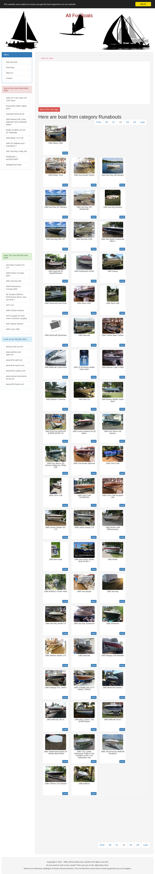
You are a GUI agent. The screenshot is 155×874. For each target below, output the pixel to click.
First (98, 122)
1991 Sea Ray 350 (13, 281)
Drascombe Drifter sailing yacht (16, 107)
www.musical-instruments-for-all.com (16, 377)
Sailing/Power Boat (13, 165)
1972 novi (10, 305)
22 (120, 122)
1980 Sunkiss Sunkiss (15, 310)
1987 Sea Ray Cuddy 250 (16, 151)
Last (142, 122)
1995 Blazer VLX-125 (14, 138)
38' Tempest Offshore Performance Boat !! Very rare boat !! (16, 297)
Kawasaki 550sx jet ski (15, 114)
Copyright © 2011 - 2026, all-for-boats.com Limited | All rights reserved (77, 862)
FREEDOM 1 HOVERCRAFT (12, 158)
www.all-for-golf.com (14, 360)
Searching (10, 67)
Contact (9, 78)
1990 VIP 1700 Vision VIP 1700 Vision (16, 99)
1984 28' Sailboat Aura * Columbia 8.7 (16, 144)
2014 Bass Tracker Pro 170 (15, 266)
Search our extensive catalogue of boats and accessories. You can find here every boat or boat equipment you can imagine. (77, 868)
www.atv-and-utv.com (14, 347)
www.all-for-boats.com (15, 384)
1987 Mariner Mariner (14, 324)
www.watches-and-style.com (13, 353)
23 (127, 122)
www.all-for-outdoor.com (16, 371)
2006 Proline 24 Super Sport (15, 274)
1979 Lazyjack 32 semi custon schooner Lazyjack (16, 317)
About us (9, 73)
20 (106, 122)
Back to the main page (49, 109)
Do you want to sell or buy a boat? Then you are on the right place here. (77, 865)
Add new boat (11, 62)
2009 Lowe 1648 (13, 329)
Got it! (143, 4)
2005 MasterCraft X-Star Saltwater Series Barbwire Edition (16, 122)
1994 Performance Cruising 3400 (13, 287)
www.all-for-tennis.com (15, 365)
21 (113, 122)
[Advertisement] (17, 212)
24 (134, 122)
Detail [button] (65, 153)
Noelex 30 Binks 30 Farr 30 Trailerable (16, 131)
